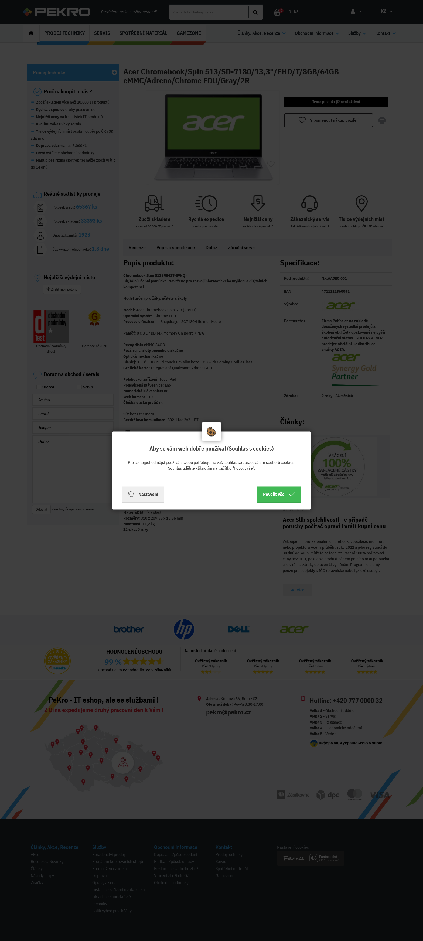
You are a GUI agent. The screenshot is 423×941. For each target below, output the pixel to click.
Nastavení (142, 494)
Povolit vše (279, 494)
